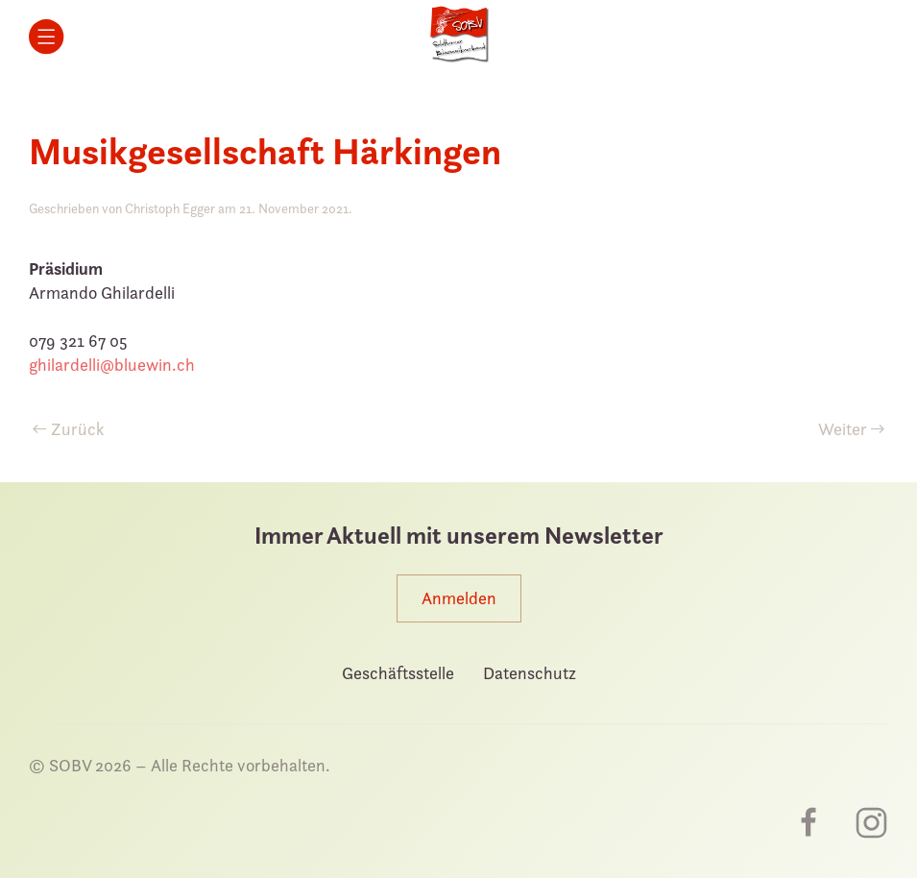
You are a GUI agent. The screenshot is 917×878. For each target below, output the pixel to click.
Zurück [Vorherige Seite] (69, 429)
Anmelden (459, 598)
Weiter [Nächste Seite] (851, 429)
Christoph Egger (170, 208)
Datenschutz (529, 673)
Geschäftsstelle (398, 673)
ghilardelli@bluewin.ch (112, 364)
